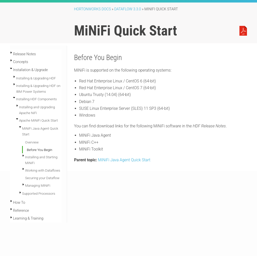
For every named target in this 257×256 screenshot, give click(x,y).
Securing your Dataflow (42, 178)
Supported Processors (38, 193)
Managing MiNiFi (37, 185)
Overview (32, 142)
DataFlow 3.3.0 (127, 9)
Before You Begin (39, 150)
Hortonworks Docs (92, 9)
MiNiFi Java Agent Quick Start (124, 160)
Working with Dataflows (42, 170)
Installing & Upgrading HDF (36, 78)
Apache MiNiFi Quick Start (38, 120)
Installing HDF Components (36, 99)
